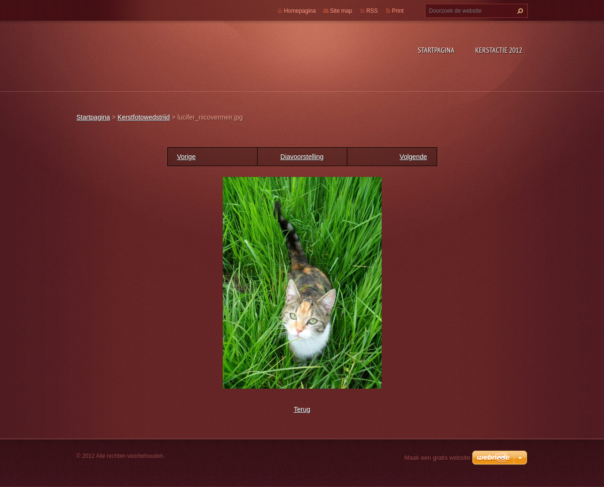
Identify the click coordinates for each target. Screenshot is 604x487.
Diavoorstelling (302, 156)
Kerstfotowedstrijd (144, 117)
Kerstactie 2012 (498, 50)
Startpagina (436, 50)
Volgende (413, 156)
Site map (341, 11)
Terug (302, 409)
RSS (372, 11)
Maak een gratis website (437, 457)
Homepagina (300, 11)
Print (398, 11)
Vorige (186, 156)
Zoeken (519, 11)
